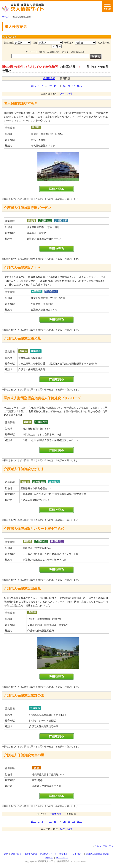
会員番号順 (49, 78)
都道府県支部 (31, 854)
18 (55, 86)
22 (73, 86)
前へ (33, 86)
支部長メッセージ (48, 854)
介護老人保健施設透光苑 (22, 338)
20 (64, 86)
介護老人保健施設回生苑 (22, 588)
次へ (79, 86)
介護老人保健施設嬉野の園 (24, 695)
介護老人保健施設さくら (22, 267)
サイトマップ (62, 858)
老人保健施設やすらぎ (20, 103)
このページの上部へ (104, 846)
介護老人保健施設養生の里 (24, 755)
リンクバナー (77, 854)
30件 (69, 93)
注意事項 (63, 854)
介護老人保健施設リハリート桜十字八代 (34, 529)
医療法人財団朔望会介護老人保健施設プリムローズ (42, 398)
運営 (6, 854)
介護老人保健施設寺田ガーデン (27, 208)
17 (50, 86)
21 (69, 86)
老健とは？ (16, 854)
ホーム (5, 17)
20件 (62, 93)
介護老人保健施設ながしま (24, 469)
